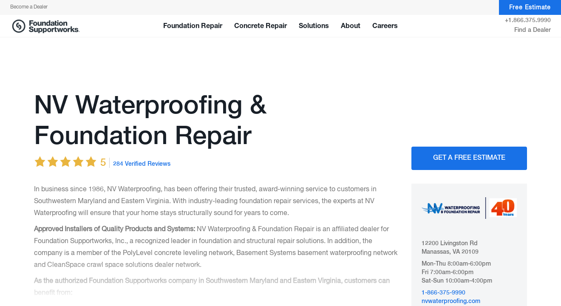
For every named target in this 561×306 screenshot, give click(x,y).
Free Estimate (530, 8)
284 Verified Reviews (141, 164)
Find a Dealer (532, 30)
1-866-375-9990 (443, 293)
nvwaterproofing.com (451, 301)
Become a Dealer (29, 7)
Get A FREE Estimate (469, 158)
